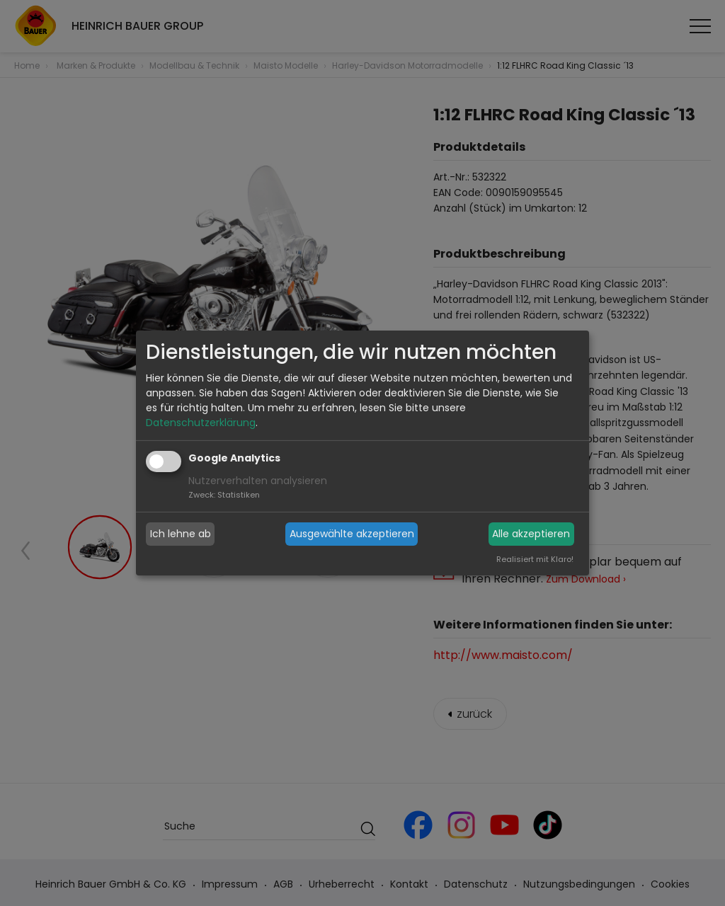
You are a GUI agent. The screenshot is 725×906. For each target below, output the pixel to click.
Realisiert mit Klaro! (534, 559)
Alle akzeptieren (531, 534)
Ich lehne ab (180, 534)
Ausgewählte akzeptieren (352, 534)
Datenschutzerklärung (201, 422)
